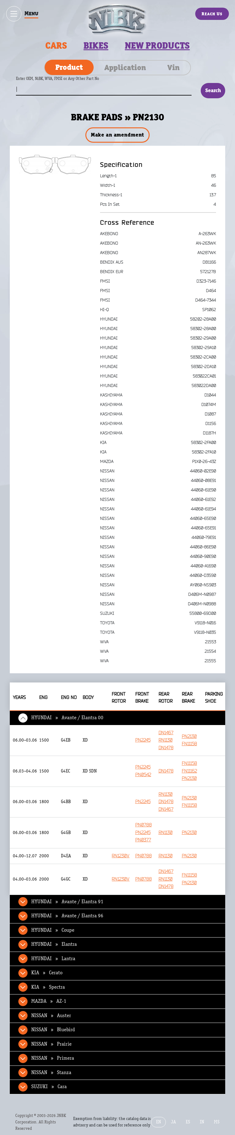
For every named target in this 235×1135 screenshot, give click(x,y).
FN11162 (189, 771)
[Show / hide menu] (13, 13)
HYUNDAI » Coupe (52, 930)
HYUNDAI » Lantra (53, 959)
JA (173, 1122)
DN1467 (166, 733)
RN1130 (166, 740)
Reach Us (212, 14)
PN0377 (143, 840)
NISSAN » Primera (52, 1058)
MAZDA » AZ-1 (48, 1001)
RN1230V (120, 856)
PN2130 (189, 736)
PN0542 (143, 775)
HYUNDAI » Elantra (54, 944)
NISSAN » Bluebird (53, 1030)
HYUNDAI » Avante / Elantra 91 (67, 902)
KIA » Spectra (48, 987)
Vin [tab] (173, 67)
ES (188, 1122)
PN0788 (143, 825)
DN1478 (166, 748)
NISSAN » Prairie (51, 1044)
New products (157, 45)
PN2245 (143, 740)
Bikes (96, 45)
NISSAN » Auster (51, 1016)
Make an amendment (117, 134)
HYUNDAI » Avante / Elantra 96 (67, 916)
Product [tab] (69, 67)
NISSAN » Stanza (51, 1072)
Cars (56, 45)
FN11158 (189, 744)
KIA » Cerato (46, 973)
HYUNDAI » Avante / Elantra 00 (67, 718)
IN (202, 1122)
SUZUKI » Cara (49, 1087)
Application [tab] (125, 67)
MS (216, 1122)
